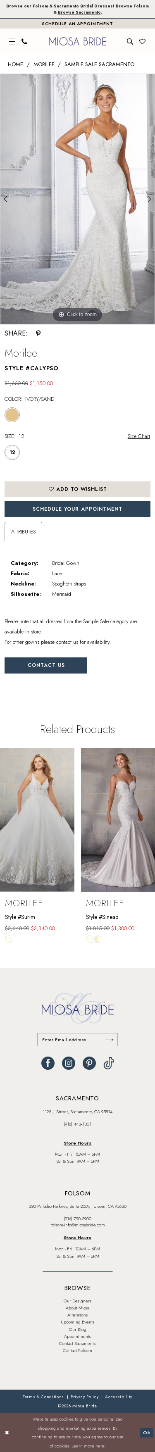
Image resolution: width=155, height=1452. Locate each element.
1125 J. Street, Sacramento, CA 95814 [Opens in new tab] (77, 1111)
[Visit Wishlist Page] (142, 41)
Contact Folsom (77, 1350)
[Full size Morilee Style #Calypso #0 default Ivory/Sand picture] (77, 199)
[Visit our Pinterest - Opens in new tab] (89, 1063)
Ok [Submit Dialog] (146, 1432)
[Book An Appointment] (77, 24)
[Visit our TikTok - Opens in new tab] (108, 1063)
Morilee (44, 64)
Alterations (77, 1315)
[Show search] (130, 41)
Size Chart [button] (139, 436)
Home (15, 64)
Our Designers (77, 1300)
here (99, 1445)
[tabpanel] (77, 199)
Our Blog (77, 1329)
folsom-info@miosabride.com (77, 1224)
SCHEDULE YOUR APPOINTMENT (77, 509)
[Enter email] (77, 1039)
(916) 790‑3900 (78, 1218)
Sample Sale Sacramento (99, 64)
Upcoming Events (77, 1322)
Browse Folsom (132, 6)
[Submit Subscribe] (109, 1039)
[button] (12, 41)
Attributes (23, 532)
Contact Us (46, 665)
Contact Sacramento (77, 1343)
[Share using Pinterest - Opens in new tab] (38, 333)
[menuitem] (12, 41)
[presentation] (37, 820)
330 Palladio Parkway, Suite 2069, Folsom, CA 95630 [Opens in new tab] (77, 1206)
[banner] (77, 41)
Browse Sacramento (79, 12)
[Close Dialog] (7, 1433)
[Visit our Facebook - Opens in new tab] (48, 1063)
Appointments (77, 1336)
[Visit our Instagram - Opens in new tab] (68, 1063)
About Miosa (77, 1307)
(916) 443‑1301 (78, 1124)
